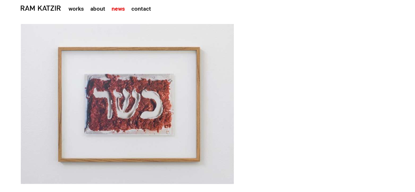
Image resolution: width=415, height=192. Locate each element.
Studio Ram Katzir (41, 8)
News (118, 9)
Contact (141, 9)
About (97, 9)
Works (76, 9)
